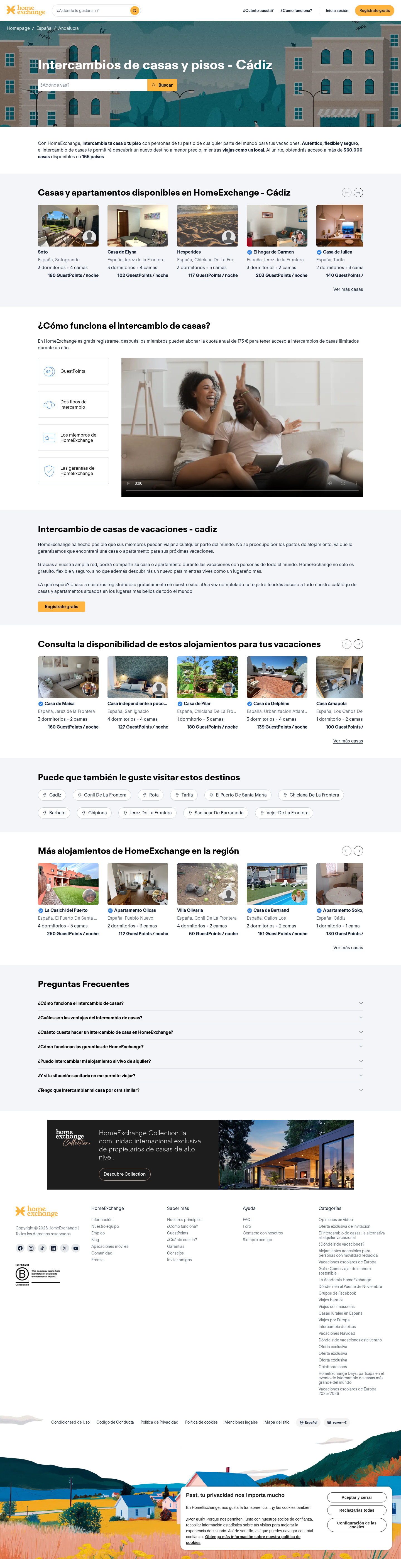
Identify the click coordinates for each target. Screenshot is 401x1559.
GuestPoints (177, 1233)
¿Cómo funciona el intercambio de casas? (200, 1003)
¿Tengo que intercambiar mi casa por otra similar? (200, 1090)
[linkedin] (53, 1248)
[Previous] (346, 192)
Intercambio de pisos (337, 1326)
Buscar (162, 85)
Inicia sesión (337, 10)
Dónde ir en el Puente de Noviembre (350, 1286)
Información (102, 1219)
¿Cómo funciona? (296, 10)
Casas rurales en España (341, 1313)
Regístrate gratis (375, 10)
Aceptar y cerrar (357, 1497)
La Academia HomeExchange (345, 1280)
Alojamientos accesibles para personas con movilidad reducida (348, 1253)
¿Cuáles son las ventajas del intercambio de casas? (200, 1017)
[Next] (358, 192)
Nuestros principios (184, 1219)
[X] (64, 1248)
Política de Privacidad (160, 1422)
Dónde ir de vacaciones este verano (350, 1340)
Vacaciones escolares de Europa (347, 1262)
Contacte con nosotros (263, 1233)
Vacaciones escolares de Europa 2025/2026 (347, 1391)
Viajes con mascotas (337, 1306)
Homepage (18, 28)
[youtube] (75, 1248)
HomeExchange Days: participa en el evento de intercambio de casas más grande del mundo (351, 1378)
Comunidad (102, 1253)
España (44, 28)
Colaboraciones (333, 1367)
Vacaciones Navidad (337, 1333)
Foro (247, 1226)
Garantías (175, 1246)
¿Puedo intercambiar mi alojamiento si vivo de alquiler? (200, 1061)
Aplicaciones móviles (109, 1246)
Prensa (97, 1260)
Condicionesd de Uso (70, 1422)
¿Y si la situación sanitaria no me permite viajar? (200, 1075)
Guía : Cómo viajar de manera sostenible (345, 1270)
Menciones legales (241, 1422)
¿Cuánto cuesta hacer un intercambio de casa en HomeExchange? (200, 1032)
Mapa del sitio (277, 1422)
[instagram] (31, 1248)
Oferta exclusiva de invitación (344, 1226)
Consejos (175, 1253)
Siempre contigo (257, 1240)
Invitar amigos (179, 1260)
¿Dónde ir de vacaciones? (341, 1244)
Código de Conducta (115, 1422)
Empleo (98, 1233)
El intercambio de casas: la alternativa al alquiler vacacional (352, 1235)
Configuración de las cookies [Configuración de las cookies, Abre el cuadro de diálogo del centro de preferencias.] (356, 1525)
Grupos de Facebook (337, 1293)
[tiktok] (42, 1248)
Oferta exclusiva (333, 1346)
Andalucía (68, 28)
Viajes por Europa (334, 1320)
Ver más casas (348, 289)
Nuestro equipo (105, 1226)
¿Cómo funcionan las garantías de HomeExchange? (200, 1046)
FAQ (247, 1219)
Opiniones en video (336, 1219)
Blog (95, 1240)
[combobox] (96, 10)
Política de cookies (201, 1422)
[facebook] (20, 1248)
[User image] (89, 237)
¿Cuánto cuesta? (258, 10)
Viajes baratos (331, 1300)
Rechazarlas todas (356, 1510)
